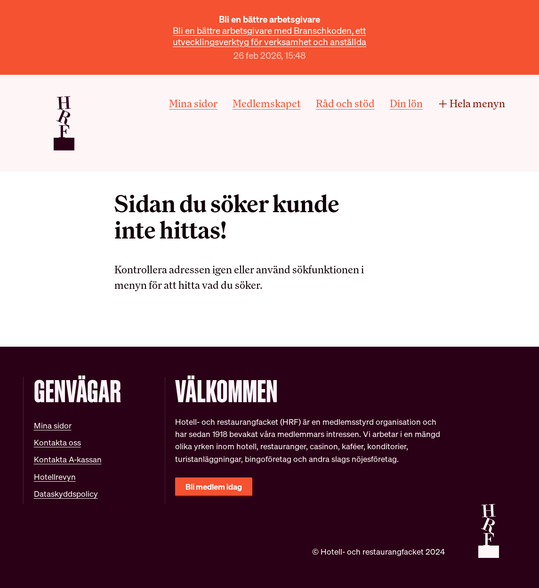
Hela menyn (471, 103)
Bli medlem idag (213, 486)
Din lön (406, 103)
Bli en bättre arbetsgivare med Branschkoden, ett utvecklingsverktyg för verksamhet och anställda (269, 36)
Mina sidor (193, 103)
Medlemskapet (267, 103)
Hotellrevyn (55, 476)
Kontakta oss (57, 442)
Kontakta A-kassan (68, 459)
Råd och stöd (345, 103)
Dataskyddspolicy (66, 493)
